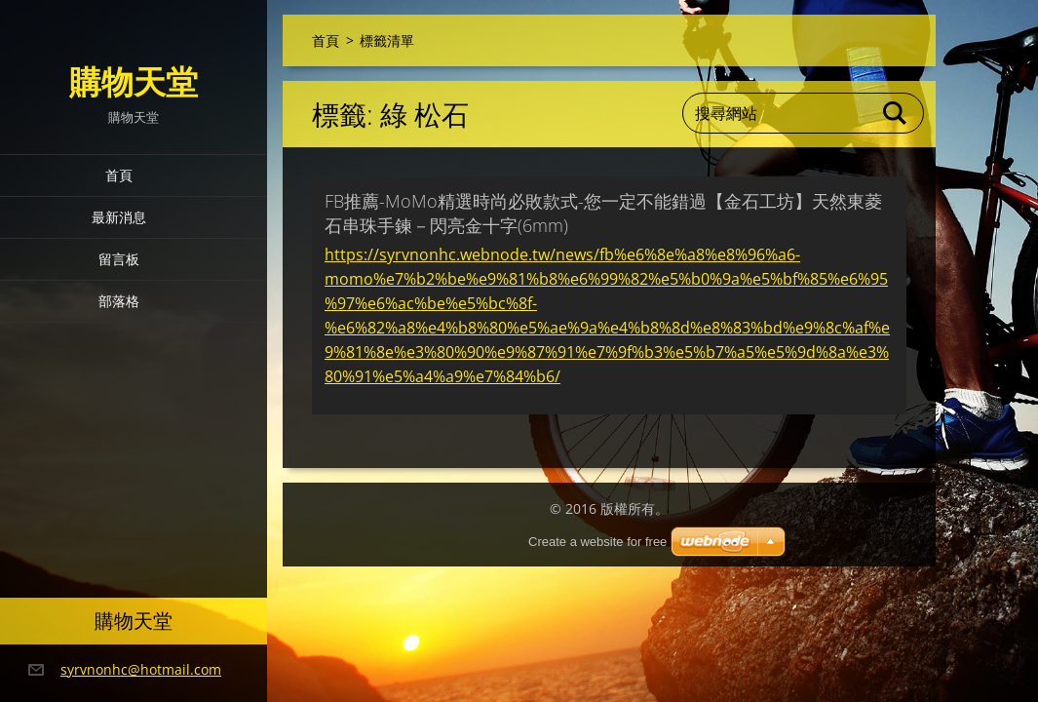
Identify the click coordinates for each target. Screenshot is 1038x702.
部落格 (118, 301)
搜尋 (895, 113)
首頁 (119, 175)
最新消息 (119, 217)
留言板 (118, 259)
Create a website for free (597, 541)
